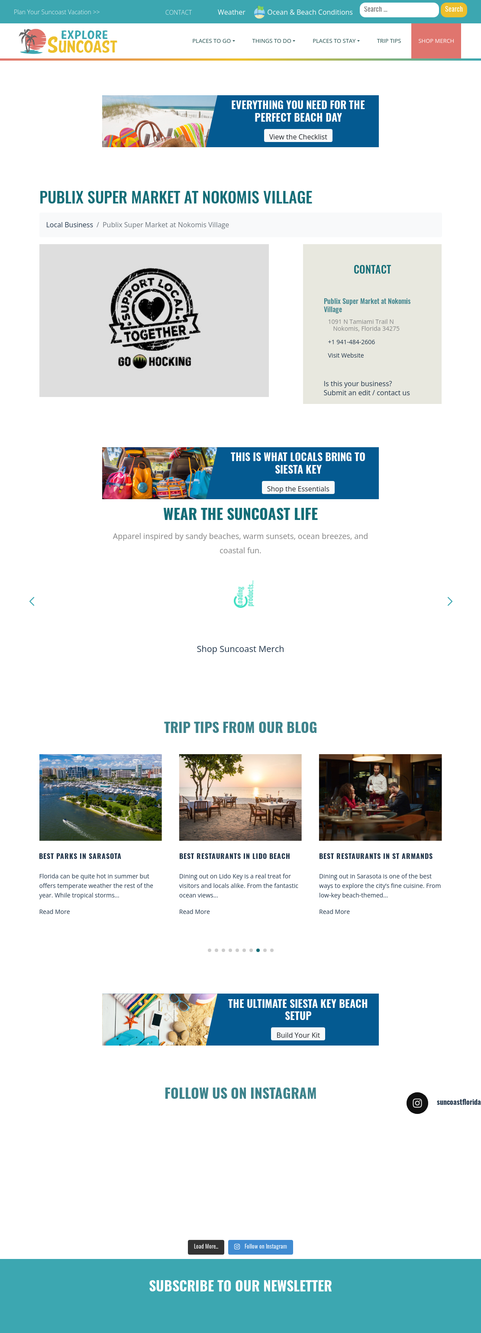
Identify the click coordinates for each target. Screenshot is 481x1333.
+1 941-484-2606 (351, 342)
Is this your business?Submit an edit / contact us (367, 388)
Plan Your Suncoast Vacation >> (57, 12)
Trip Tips (389, 41)
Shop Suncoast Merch (240, 649)
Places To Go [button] (211, 41)
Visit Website (346, 355)
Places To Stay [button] (334, 41)
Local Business (70, 224)
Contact (178, 12)
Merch (436, 41)
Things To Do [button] (271, 41)
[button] (209, 950)
